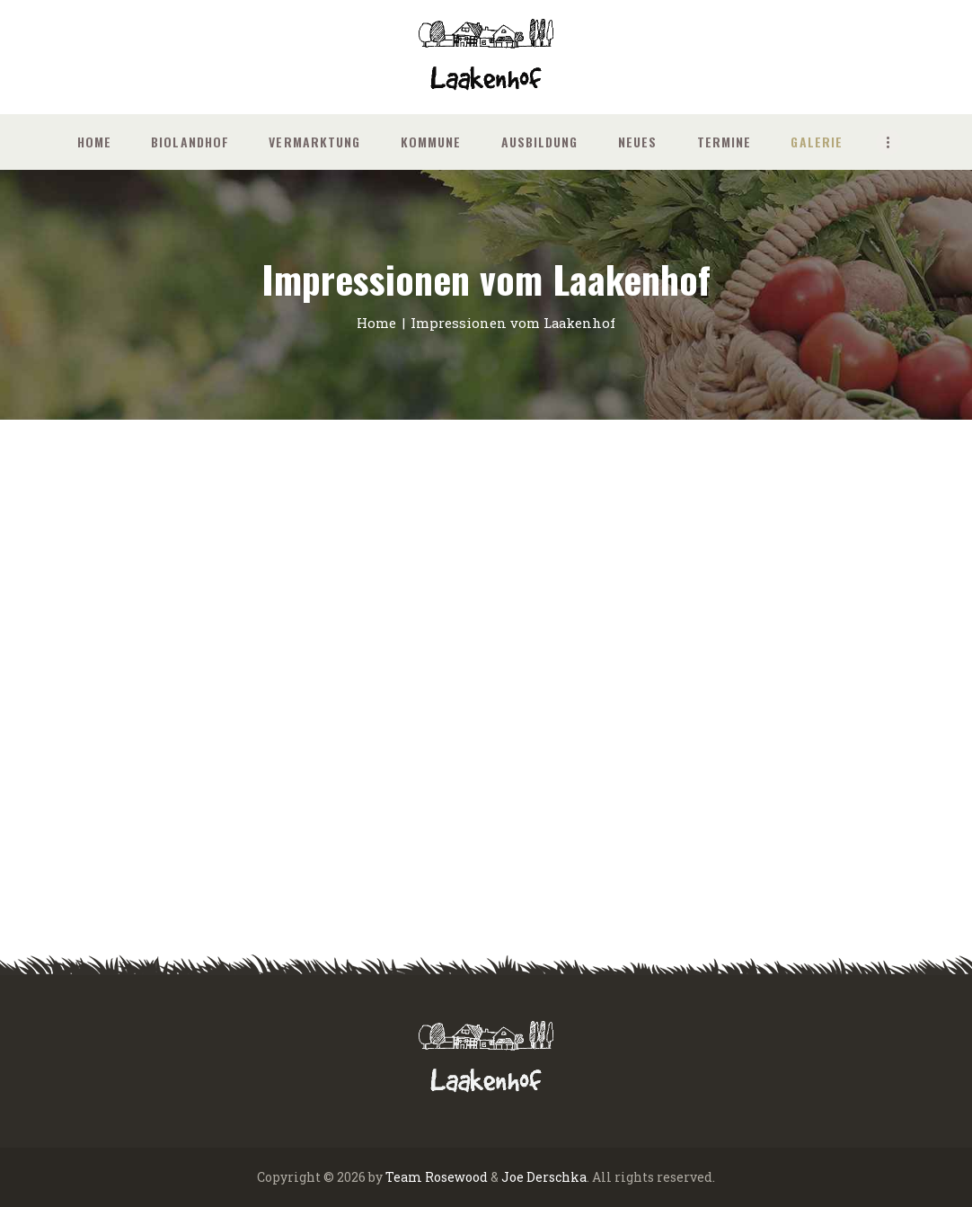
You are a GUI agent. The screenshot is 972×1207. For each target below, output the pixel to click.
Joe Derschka (544, 1176)
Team (403, 1176)
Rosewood (456, 1176)
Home (376, 323)
